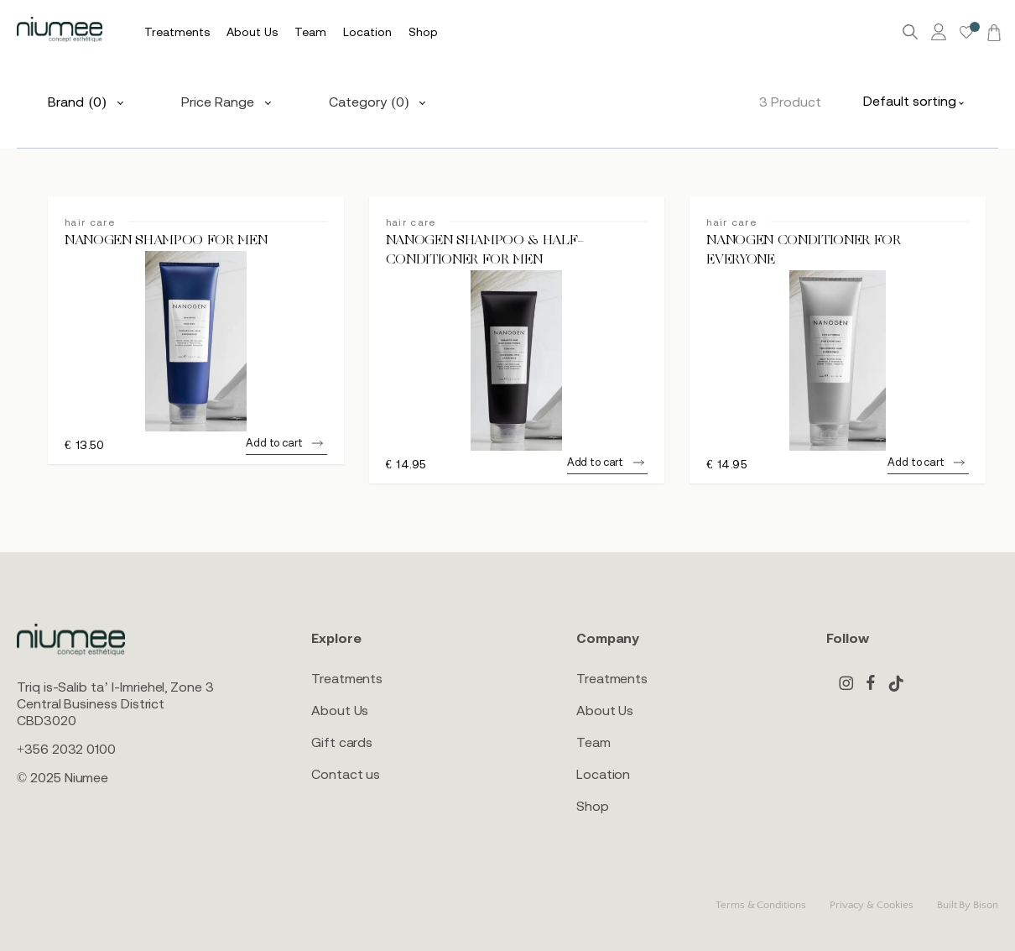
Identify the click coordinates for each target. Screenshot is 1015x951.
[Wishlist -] (966, 32)
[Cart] (991, 32)
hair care (90, 222)
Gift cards (341, 742)
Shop (592, 805)
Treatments (347, 678)
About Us (339, 710)
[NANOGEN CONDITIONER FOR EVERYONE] (837, 360)
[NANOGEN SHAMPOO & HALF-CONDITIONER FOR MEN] (517, 360)
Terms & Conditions (761, 905)
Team (593, 742)
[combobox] (918, 100)
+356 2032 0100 (66, 748)
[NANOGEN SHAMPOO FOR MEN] (196, 341)
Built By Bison (967, 905)
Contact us (345, 773)
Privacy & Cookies (872, 905)
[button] (286, 445)
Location (603, 773)
